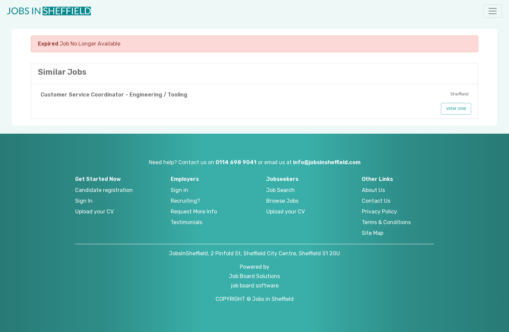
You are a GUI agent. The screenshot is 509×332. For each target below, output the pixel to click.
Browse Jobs (282, 201)
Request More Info (194, 211)
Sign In (84, 201)
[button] (492, 11)
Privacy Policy (379, 211)
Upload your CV (94, 211)
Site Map (372, 233)
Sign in (179, 190)
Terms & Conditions (386, 222)
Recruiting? (185, 201)
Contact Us (376, 201)
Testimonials (186, 222)
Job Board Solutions (254, 276)
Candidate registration (104, 190)
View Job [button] (456, 108)
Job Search (280, 190)
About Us (373, 190)
